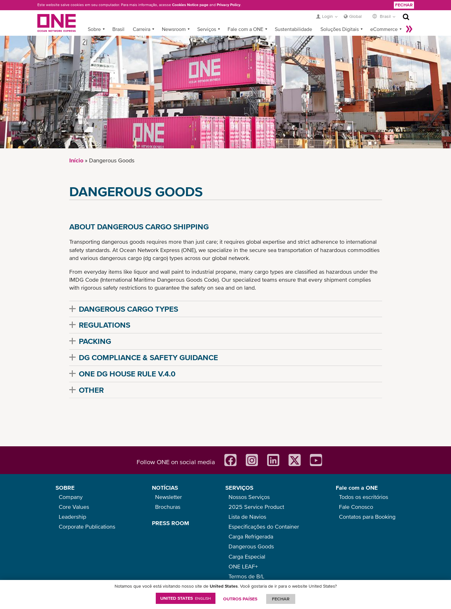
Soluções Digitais (339, 29)
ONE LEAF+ (243, 566)
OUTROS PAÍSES (240, 598)
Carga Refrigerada (251, 536)
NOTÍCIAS (165, 487)
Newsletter (168, 497)
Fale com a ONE (245, 29)
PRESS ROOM (170, 523)
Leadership (72, 516)
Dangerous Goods (251, 546)
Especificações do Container (264, 526)
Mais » (409, 29)
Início (76, 160)
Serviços (206, 29)
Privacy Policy (228, 5)
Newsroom (174, 29)
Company (71, 497)
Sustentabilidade (293, 29)
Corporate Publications (87, 526)
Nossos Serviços (249, 497)
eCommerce (384, 29)
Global (355, 16)
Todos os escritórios (363, 497)
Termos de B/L (246, 576)
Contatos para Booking (367, 516)
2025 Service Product (256, 506)
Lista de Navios (247, 516)
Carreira (141, 29)
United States (185, 598)
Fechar (404, 4)
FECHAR (280, 598)
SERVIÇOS (239, 487)
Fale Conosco (356, 506)
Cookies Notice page (190, 5)
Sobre (94, 29)
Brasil (118, 29)
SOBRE (65, 487)
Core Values (74, 506)
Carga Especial (247, 556)
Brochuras (167, 506)
